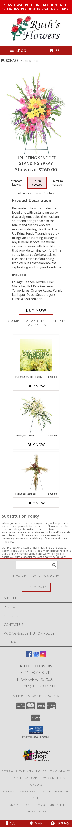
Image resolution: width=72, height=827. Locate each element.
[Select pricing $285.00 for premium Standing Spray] (57, 182)
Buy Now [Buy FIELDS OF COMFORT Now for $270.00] (36, 503)
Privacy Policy (19, 804)
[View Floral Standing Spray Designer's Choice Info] (36, 355)
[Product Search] (37, 565)
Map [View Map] (36, 823)
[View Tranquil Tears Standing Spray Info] (36, 413)
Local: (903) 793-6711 (36, 686)
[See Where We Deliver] (36, 587)
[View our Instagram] (43, 656)
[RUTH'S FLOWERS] (36, 40)
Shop (18, 50)
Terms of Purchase (47, 804)
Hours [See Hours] (60, 823)
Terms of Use (36, 811)
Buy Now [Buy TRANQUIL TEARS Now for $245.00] (36, 444)
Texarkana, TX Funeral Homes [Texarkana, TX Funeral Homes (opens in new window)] (24, 771)
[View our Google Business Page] (36, 656)
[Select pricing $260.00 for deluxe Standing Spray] (37, 182)
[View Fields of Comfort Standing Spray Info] (36, 472)
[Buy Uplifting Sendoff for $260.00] (36, 310)
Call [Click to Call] (12, 823)
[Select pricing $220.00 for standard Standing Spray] (16, 182)
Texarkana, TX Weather (18, 791)
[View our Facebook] (29, 656)
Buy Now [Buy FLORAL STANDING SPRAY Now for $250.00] (36, 386)
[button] (36, 730)
